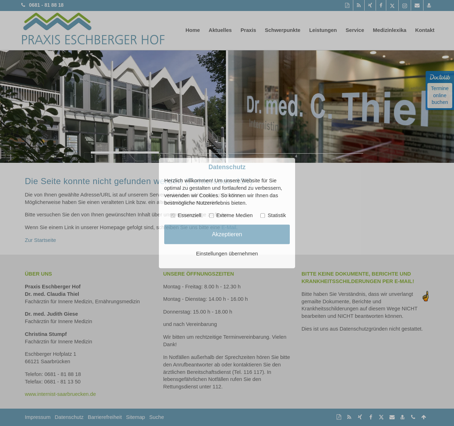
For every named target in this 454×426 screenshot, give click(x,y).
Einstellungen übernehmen (227, 253)
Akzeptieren (227, 234)
